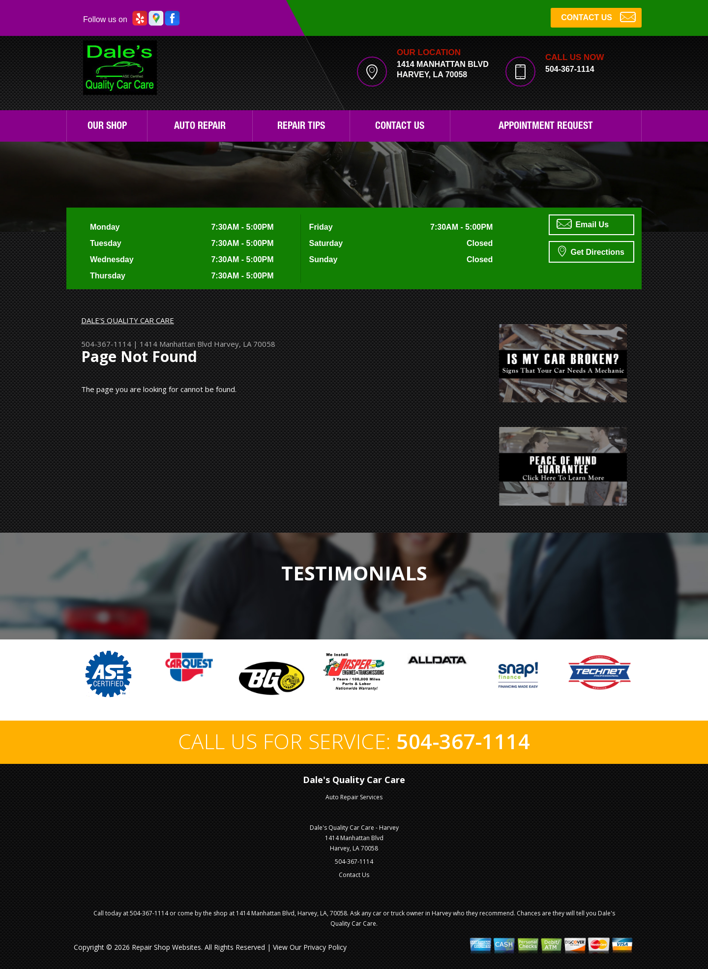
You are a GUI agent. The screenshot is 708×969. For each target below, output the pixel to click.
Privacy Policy (325, 947)
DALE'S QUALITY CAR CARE (127, 320)
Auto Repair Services (354, 797)
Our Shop (107, 127)
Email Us (583, 224)
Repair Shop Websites (166, 947)
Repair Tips (301, 127)
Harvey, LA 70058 (244, 344)
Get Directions (591, 250)
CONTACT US (598, 16)
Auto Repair (200, 127)
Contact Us (399, 127)
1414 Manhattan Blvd (176, 344)
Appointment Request (546, 127)
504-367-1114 (569, 69)
